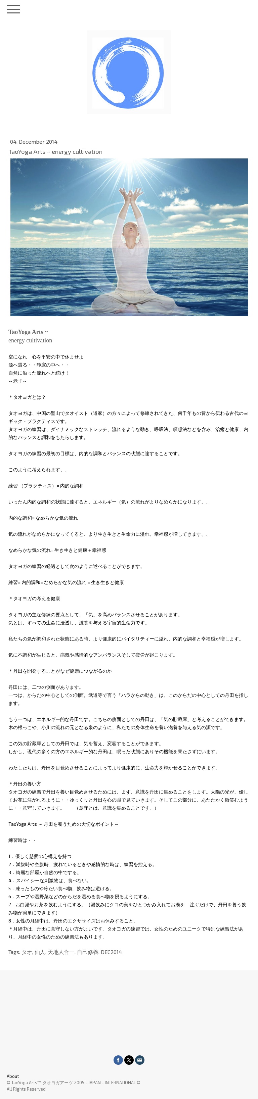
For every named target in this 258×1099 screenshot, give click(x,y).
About (13, 1076)
